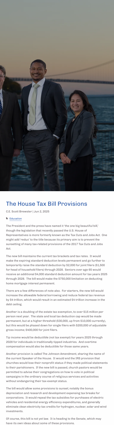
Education (16, 218)
